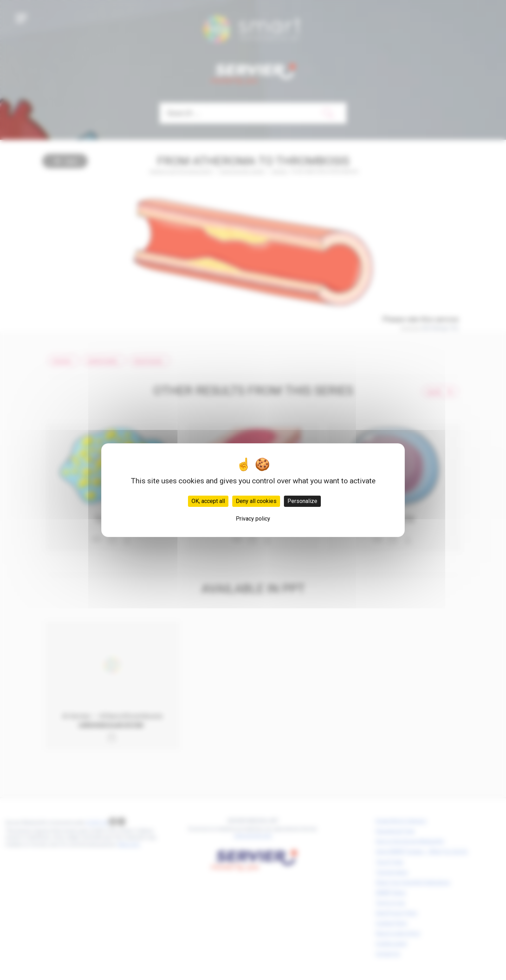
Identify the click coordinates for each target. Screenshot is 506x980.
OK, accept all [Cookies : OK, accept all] (208, 501)
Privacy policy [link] (253, 518)
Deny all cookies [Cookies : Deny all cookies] (256, 501)
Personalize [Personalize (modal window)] (302, 501)
